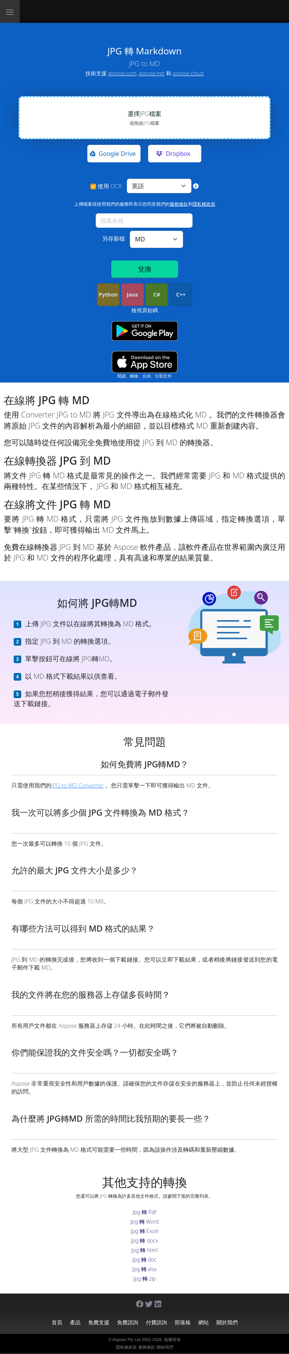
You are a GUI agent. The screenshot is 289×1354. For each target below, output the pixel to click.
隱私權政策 (204, 204)
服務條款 (179, 204)
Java (132, 294)
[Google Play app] (145, 331)
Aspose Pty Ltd (126, 1339)
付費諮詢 (156, 1322)
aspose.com (122, 73)
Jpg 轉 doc (144, 1259)
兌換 (145, 268)
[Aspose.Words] (73, 11)
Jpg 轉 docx (144, 1240)
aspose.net (151, 73)
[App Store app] (145, 362)
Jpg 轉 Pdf (144, 1212)
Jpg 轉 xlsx (144, 1269)
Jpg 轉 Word (144, 1221)
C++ (181, 294)
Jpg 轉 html (144, 1250)
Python (108, 294)
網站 (203, 1322)
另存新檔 (113, 238)
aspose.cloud (188, 73)
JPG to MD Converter (77, 785)
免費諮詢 (127, 1322)
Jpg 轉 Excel (144, 1231)
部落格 (183, 1322)
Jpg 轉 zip (144, 1278)
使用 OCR (110, 186)
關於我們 (227, 1322)
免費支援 (98, 1322)
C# (156, 294)
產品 (75, 1322)
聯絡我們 (164, 1347)
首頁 (57, 1322)
